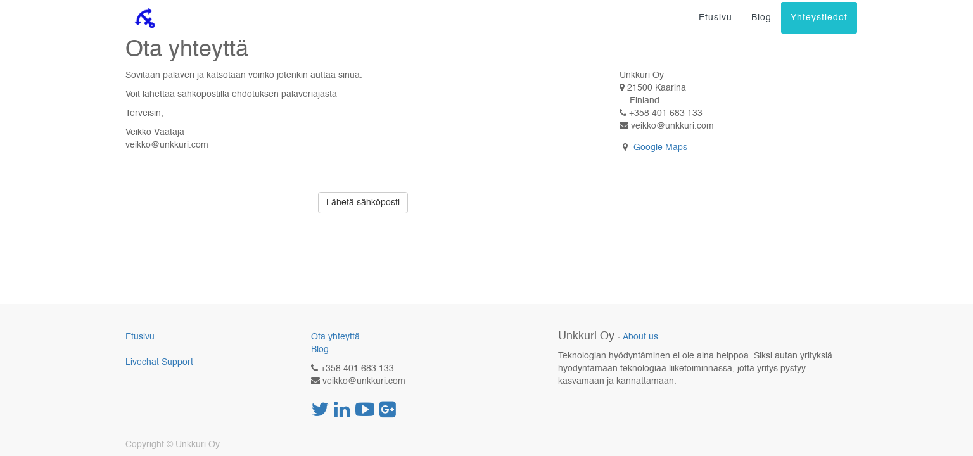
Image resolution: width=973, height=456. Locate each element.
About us (640, 337)
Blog (320, 349)
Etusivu (140, 336)
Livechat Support (159, 362)
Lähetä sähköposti (363, 202)
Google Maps (660, 147)
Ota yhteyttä (335, 336)
